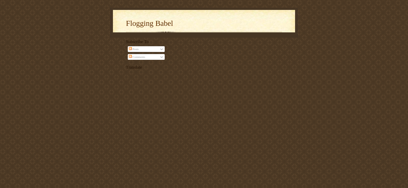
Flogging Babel (149, 23)
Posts (134, 49)
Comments (137, 56)
